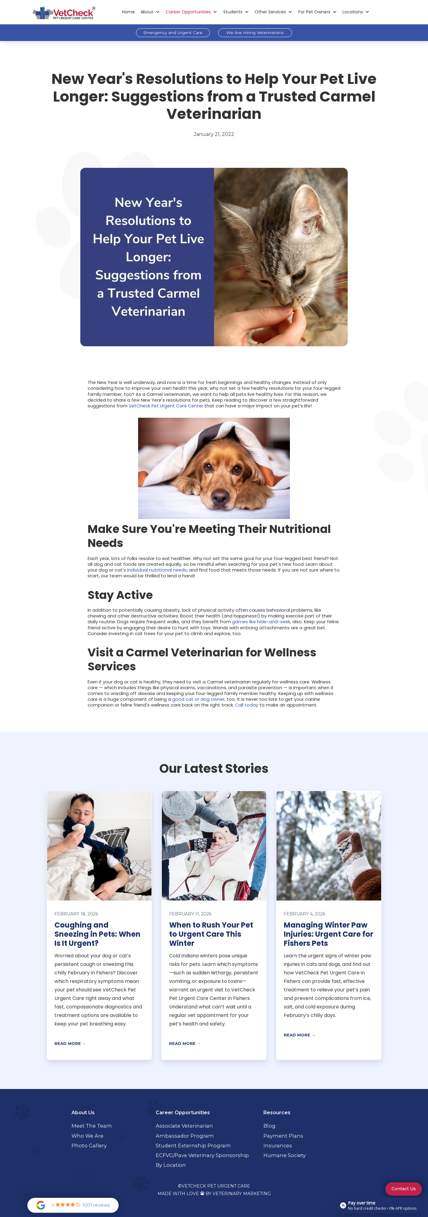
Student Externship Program (193, 1146)
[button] (150, 12)
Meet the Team (91, 1126)
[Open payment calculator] (379, 1205)
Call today (246, 705)
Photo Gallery (89, 1146)
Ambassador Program (185, 1136)
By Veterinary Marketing (238, 1193)
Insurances (277, 1146)
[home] (64, 12)
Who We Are (87, 1136)
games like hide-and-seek (261, 622)
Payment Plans (283, 1136)
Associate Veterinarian (184, 1126)
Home (128, 12)
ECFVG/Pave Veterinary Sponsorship (202, 1155)
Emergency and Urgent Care (173, 32)
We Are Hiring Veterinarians (255, 32)
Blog (269, 1126)
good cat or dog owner (198, 699)
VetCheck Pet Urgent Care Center (166, 406)
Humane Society (284, 1155)
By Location (171, 1165)
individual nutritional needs (157, 570)
